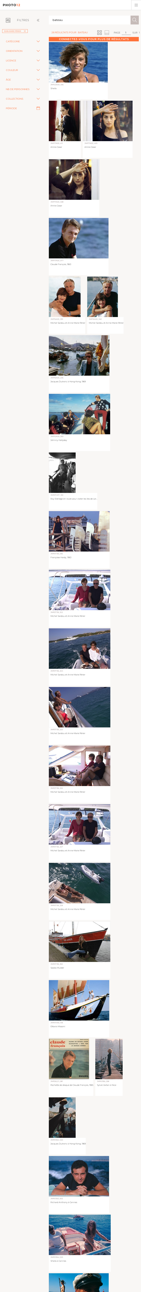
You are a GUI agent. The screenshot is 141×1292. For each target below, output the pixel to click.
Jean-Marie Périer (15, 31)
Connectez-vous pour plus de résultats (94, 39)
